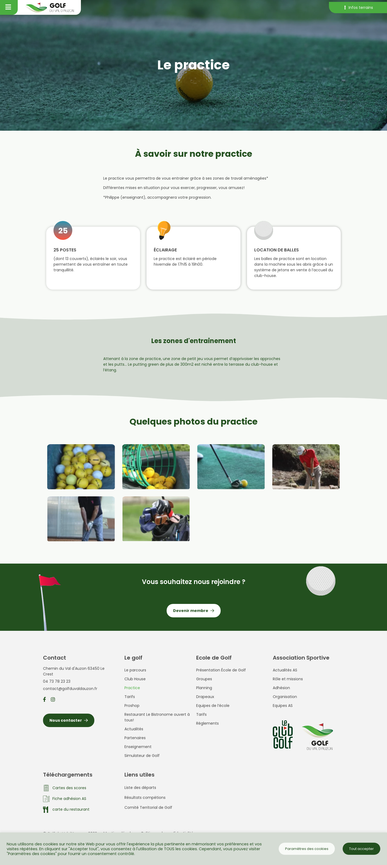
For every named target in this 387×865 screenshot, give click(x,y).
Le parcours (135, 670)
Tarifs (129, 696)
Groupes (204, 679)
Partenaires (135, 738)
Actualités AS (285, 670)
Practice (132, 687)
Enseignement (138, 746)
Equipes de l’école (213, 705)
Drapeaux (205, 696)
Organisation (285, 696)
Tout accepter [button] (361, 848)
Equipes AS (283, 705)
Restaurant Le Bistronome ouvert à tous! (157, 717)
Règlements (207, 723)
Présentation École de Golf (221, 670)
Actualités (133, 729)
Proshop (131, 705)
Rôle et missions (288, 679)
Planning (204, 687)
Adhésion (281, 687)
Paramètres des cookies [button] (306, 848)
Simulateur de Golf (142, 755)
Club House (135, 679)
